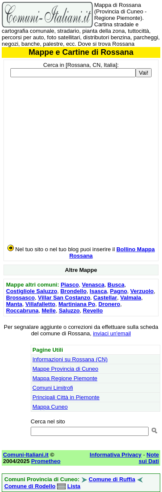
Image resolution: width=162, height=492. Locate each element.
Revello (93, 310)
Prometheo (45, 461)
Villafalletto (40, 304)
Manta (14, 304)
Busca (116, 284)
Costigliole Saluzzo (31, 291)
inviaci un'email (112, 333)
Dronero (109, 304)
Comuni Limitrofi (52, 388)
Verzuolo (142, 291)
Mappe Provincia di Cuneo (65, 369)
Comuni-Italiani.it (25, 454)
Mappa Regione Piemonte (64, 378)
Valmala (130, 297)
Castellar (105, 297)
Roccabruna (22, 310)
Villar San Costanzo (64, 297)
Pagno (118, 291)
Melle (48, 310)
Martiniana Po (76, 304)
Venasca (93, 284)
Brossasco (20, 297)
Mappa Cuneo (50, 407)
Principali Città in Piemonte (65, 397)
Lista (73, 486)
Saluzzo (69, 310)
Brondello (73, 291)
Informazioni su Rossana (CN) (70, 359)
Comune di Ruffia (112, 479)
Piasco (69, 284)
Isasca (98, 291)
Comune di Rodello (29, 486)
